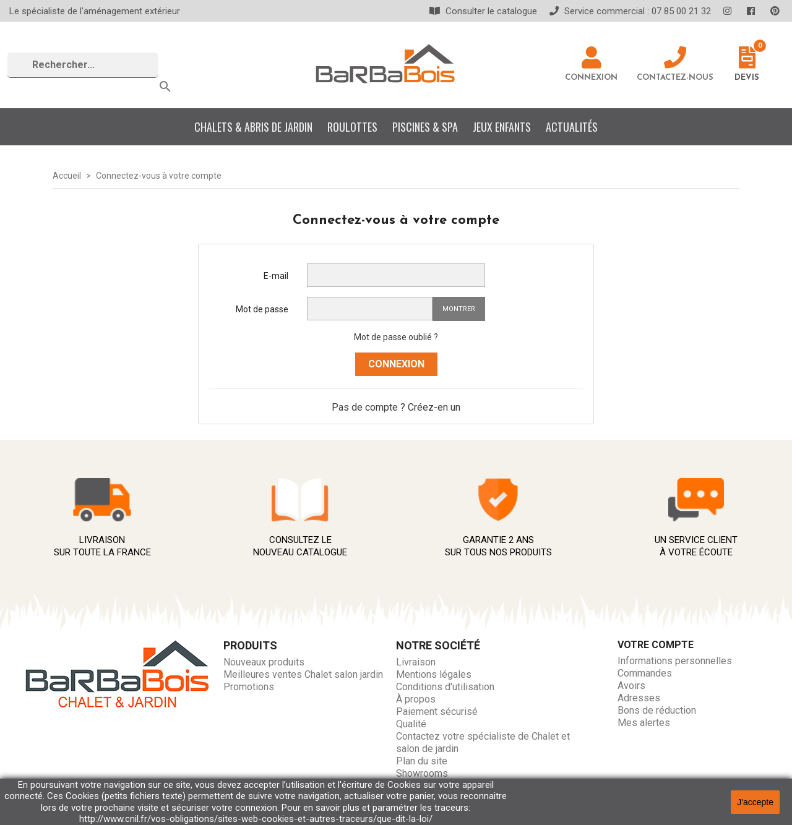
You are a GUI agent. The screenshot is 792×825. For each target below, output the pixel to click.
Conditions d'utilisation (445, 687)
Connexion (396, 364)
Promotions (248, 687)
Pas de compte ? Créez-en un (396, 407)
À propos (416, 699)
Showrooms (422, 773)
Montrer (458, 309)
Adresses (639, 698)
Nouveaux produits (263, 662)
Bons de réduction (657, 710)
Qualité (411, 724)
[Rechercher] (82, 65)
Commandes (645, 673)
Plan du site (421, 761)
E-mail (276, 276)
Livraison (416, 662)
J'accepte (755, 802)
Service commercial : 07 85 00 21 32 (630, 11)
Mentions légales (433, 674)
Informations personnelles (675, 661)
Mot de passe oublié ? (396, 337)
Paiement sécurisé (437, 711)
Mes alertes (644, 723)
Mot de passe (262, 309)
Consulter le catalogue (483, 11)
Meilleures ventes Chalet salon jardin (303, 674)
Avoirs (631, 685)
